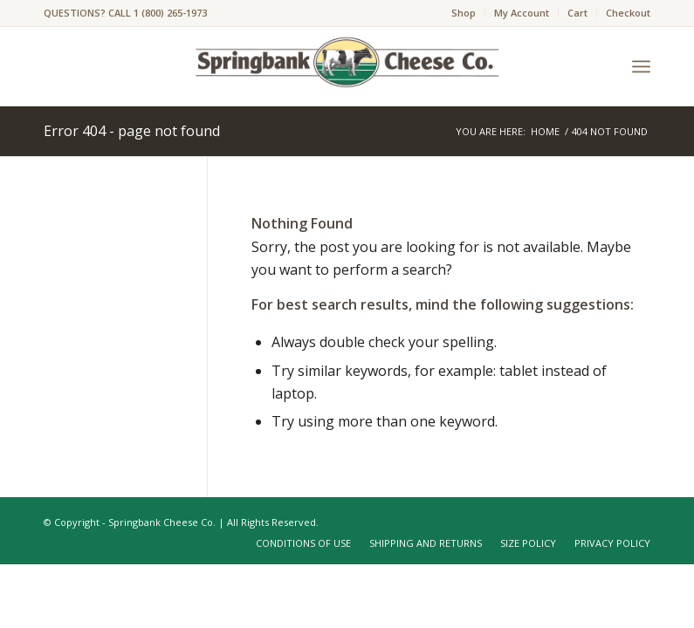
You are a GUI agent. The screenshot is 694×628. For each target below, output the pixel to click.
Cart (577, 12)
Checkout (628, 12)
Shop (463, 12)
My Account (521, 12)
